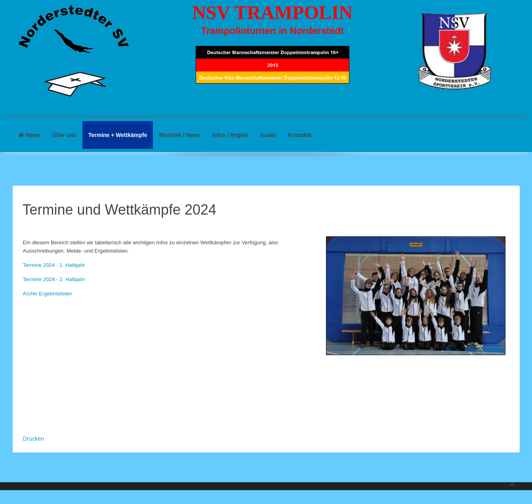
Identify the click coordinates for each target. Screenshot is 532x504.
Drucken (33, 438)
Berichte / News (179, 135)
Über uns (64, 135)
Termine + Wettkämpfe (117, 135)
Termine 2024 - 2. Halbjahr (54, 279)
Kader (268, 135)
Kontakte (300, 135)
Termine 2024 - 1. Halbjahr (54, 265)
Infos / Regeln (230, 135)
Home (30, 135)
